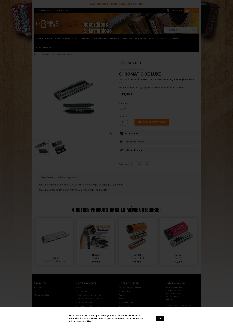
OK (160, 318)
